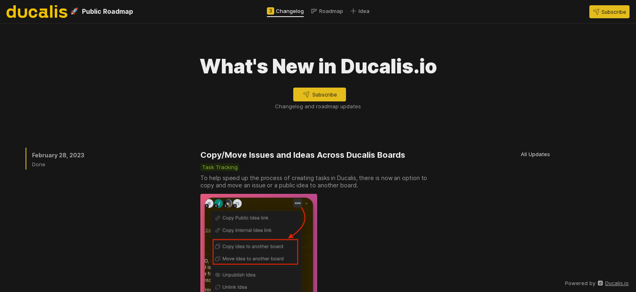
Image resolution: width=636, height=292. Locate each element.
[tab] (285, 11)
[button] (609, 11)
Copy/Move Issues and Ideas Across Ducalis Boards (302, 155)
